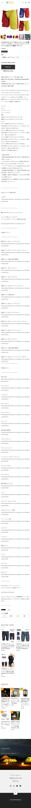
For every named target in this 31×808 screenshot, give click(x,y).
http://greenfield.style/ (7, 592)
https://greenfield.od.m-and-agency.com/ (13, 223)
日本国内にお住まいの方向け (8, 70)
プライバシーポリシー (15, 775)
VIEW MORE (8, 759)
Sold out (8, 67)
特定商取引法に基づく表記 (15, 778)
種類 (2, 54)
